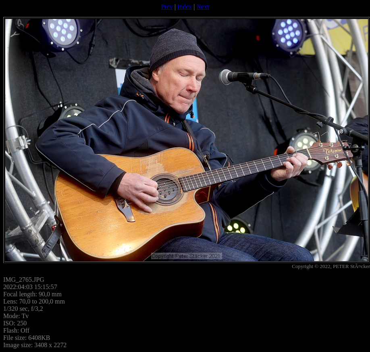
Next (203, 6)
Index (184, 6)
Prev (167, 6)
